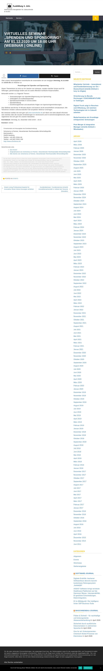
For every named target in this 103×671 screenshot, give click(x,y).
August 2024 (78, 207)
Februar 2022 (79, 306)
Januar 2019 (78, 428)
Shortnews (78, 563)
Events (15, 179)
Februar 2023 (79, 267)
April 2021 (77, 339)
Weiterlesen (87, 668)
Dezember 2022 (80, 273)
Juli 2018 (77, 448)
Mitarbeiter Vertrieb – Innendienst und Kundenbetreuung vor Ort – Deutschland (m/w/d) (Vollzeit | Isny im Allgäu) (87, 87)
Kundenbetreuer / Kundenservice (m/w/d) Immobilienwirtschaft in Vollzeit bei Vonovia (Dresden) (53, 189)
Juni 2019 (77, 412)
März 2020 (78, 382)
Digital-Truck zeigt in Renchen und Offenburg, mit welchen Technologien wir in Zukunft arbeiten (86, 109)
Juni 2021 (77, 333)
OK (80, 668)
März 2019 (78, 422)
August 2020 (78, 366)
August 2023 (78, 247)
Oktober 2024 (79, 201)
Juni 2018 (77, 452)
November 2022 (80, 277)
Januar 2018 (78, 468)
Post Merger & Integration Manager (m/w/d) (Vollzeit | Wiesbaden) (84, 127)
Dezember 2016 (80, 511)
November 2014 (80, 541)
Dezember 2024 (80, 194)
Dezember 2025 (80, 154)
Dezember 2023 (80, 234)
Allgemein (77, 556)
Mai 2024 (77, 217)
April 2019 (77, 419)
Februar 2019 (79, 425)
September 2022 (80, 283)
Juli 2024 (77, 211)
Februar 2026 (79, 148)
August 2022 (78, 286)
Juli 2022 (77, 290)
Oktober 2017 (79, 478)
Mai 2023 (77, 257)
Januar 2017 (78, 508)
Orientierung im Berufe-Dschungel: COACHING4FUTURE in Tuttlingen (87, 98)
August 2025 (78, 168)
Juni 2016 (77, 531)
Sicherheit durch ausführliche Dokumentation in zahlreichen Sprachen (85, 626)
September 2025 (80, 164)
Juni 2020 (77, 372)
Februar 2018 (79, 465)
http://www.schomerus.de (12, 141)
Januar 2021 (78, 349)
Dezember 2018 (80, 432)
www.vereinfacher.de (35, 112)
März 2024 (78, 224)
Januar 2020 (78, 389)
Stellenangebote (80, 566)
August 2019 (78, 405)
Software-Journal (85, 573)
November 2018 (80, 435)
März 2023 (78, 263)
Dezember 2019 (80, 392)
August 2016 (78, 524)
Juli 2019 (77, 409)
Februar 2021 (79, 346)
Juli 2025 (77, 171)
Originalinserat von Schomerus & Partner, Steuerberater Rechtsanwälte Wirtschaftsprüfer (40, 152)
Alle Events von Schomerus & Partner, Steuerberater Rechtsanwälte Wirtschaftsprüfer (39, 154)
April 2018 (77, 458)
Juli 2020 (77, 369)
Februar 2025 (79, 187)
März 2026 (78, 145)
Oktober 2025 (79, 161)
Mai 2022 (77, 296)
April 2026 (77, 141)
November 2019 (80, 395)
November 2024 (80, 197)
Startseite (9, 18)
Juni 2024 (77, 214)
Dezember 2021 (80, 313)
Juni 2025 (77, 174)
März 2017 (78, 501)
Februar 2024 (79, 227)
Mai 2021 (77, 336)
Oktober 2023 (79, 240)
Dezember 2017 (80, 471)
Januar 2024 (78, 230)
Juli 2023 (77, 250)
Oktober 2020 (79, 359)
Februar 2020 (79, 386)
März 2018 (78, 462)
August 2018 (78, 445)
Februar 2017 (79, 504)
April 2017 (77, 498)
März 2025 (78, 184)
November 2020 (80, 356)
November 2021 (80, 316)
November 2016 (80, 514)
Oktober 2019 (79, 399)
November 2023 (80, 237)
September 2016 (80, 521)
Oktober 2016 (79, 518)
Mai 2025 (77, 178)
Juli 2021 (77, 329)
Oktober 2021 (79, 320)
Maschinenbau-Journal (87, 610)
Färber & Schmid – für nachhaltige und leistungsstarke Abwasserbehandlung (87, 618)
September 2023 (80, 244)
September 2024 (80, 204)
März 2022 (78, 303)
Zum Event (13, 150)
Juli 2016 (77, 528)
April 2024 (77, 220)
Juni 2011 (77, 544)
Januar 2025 (78, 191)
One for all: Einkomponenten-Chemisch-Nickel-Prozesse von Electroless (86, 634)
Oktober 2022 (79, 280)
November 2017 (80, 475)
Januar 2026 (78, 151)
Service (19, 18)
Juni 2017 (77, 491)
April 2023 (77, 260)
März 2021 (78, 343)
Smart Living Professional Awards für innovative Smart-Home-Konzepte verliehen (19, 188)
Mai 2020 (77, 376)
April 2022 (77, 300)
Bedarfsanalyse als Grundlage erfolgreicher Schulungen (86, 119)
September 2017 (80, 481)
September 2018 (80, 442)
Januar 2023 (78, 270)
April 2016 (77, 534)
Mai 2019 (77, 415)
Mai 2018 (77, 455)
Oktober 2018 (79, 438)
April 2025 (77, 181)
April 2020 (77, 379)
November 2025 (80, 158)
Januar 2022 (78, 310)
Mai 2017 (77, 494)
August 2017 (78, 485)
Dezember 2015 (80, 537)
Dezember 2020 (80, 353)
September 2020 (80, 362)
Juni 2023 (77, 254)
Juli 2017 (77, 488)
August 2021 (78, 326)
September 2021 (80, 323)
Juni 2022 (77, 293)
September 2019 (80, 402)
